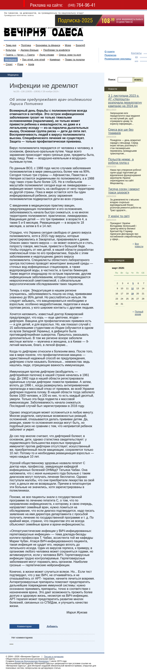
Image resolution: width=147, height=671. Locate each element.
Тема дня (11, 45)
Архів (31, 64)
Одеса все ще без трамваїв (120, 131)
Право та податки (75, 59)
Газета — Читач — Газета (20, 54)
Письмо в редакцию (54, 656)
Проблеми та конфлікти (56, 50)
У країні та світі (118, 216)
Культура (11, 50)
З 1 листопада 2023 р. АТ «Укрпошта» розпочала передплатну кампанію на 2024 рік (125, 101)
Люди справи (46, 54)
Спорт (9, 64)
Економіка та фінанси (48, 45)
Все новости (139, 245)
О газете (110, 51)
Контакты (136, 53)
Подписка (110, 55)
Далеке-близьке (29, 50)
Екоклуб (80, 45)
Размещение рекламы (118, 58)
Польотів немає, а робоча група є (121, 161)
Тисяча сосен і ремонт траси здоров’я (124, 190)
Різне (20, 64)
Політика (26, 45)
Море (68, 45)
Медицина (11, 59)
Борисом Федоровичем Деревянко (32, 661)
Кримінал (55, 59)
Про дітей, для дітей (33, 59)
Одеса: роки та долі (70, 54)
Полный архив (139, 313)
